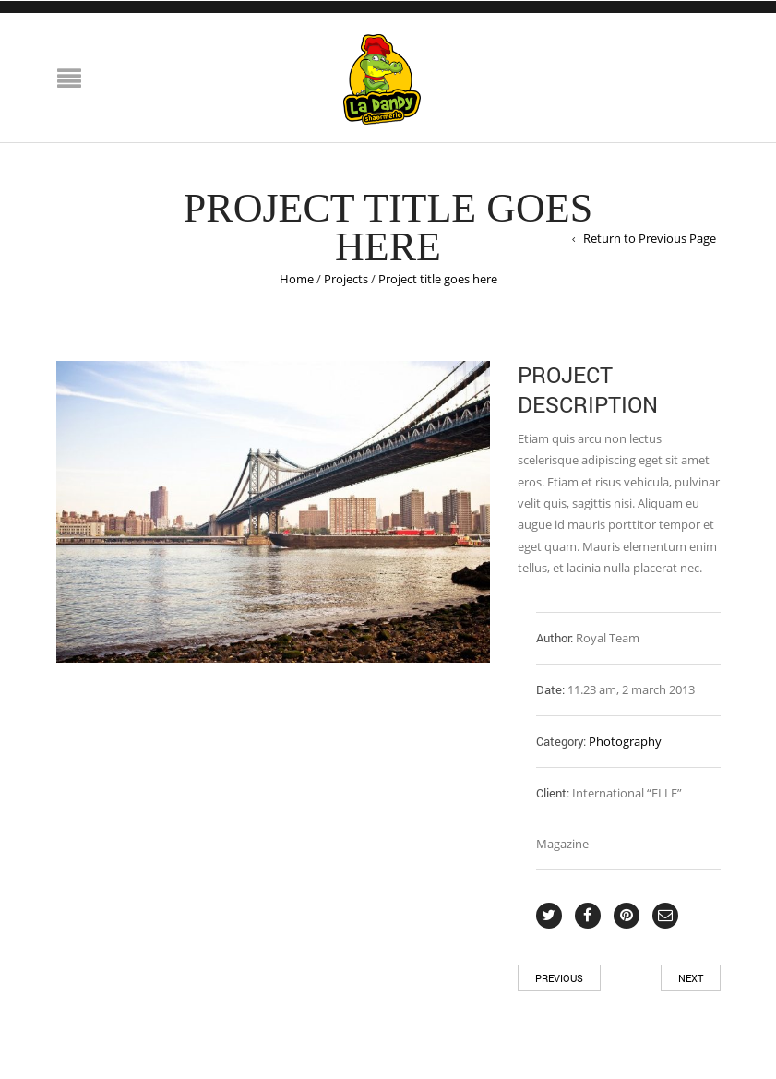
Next (690, 978)
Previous (559, 978)
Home (297, 278)
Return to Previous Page (649, 238)
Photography (625, 741)
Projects (346, 278)
